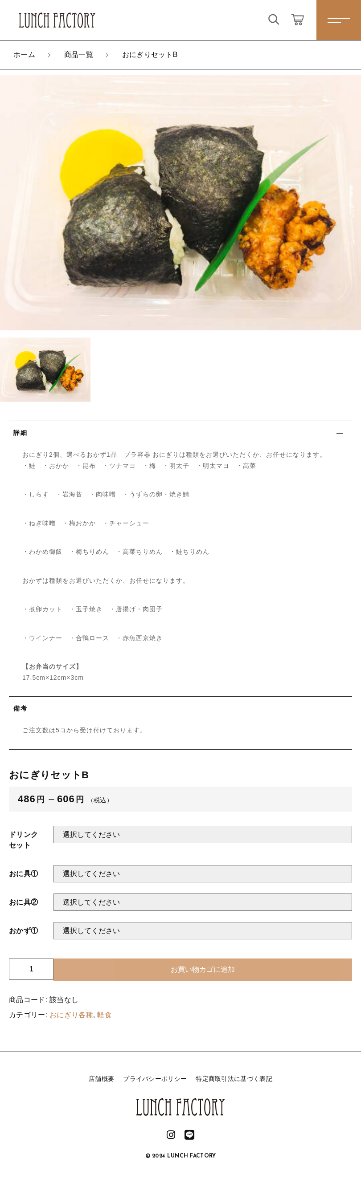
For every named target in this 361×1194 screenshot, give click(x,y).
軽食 (104, 1015)
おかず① (23, 930)
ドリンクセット (23, 840)
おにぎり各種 (71, 1015)
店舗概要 (101, 1078)
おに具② (23, 902)
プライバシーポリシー (155, 1078)
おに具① (23, 873)
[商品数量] (31, 969)
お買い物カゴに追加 (203, 969)
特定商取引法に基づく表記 (234, 1078)
